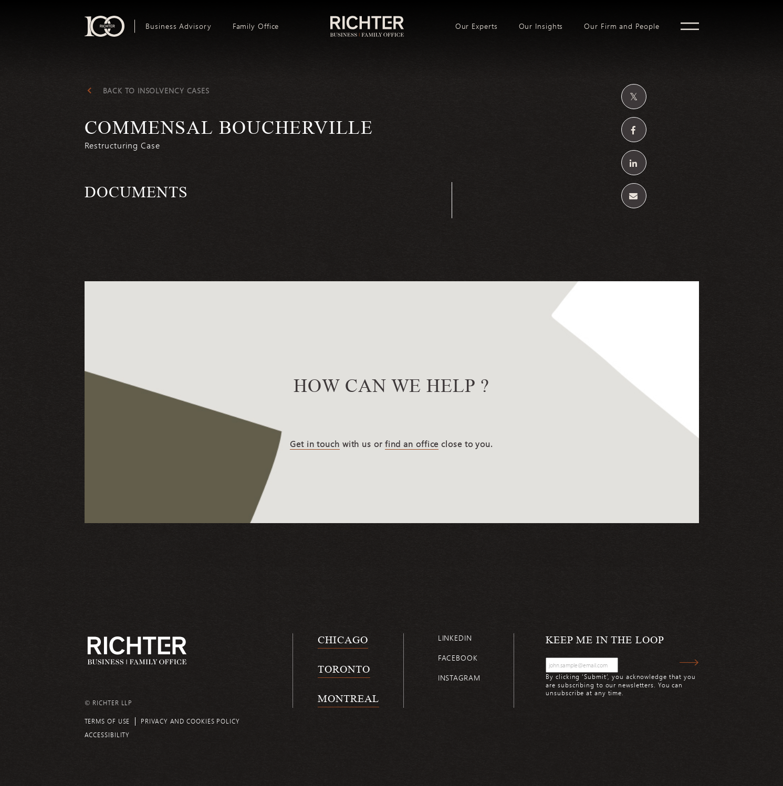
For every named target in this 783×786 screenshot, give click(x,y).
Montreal (348, 698)
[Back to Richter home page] (137, 650)
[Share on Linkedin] (633, 162)
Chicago (343, 639)
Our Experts (476, 26)
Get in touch (315, 444)
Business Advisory (178, 26)
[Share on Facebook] (633, 129)
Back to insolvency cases (156, 90)
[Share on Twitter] (633, 96)
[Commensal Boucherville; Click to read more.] (392, 139)
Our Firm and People (621, 26)
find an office (412, 444)
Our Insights (541, 26)
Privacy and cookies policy (190, 721)
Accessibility (107, 734)
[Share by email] (633, 195)
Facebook (458, 658)
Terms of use (107, 721)
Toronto (344, 669)
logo (367, 20)
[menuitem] (178, 26)
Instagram (459, 678)
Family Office (256, 26)
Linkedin (455, 638)
